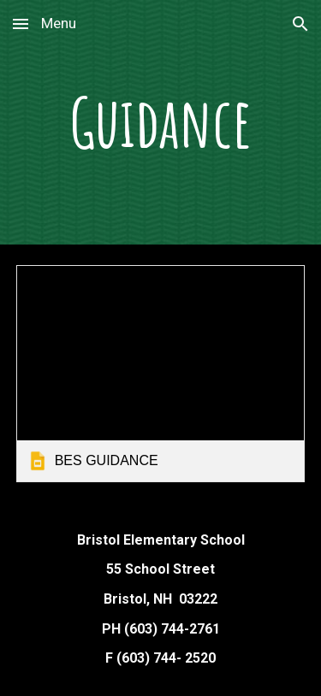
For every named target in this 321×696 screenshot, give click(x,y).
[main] (161, 122)
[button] (20, 23)
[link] (161, 373)
